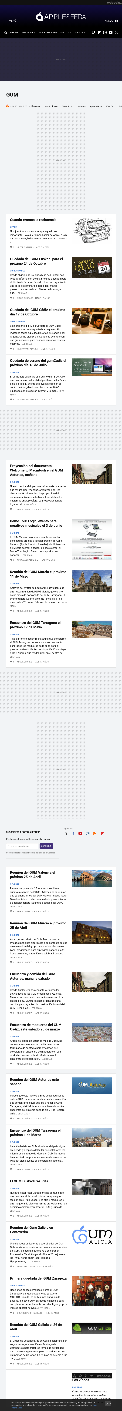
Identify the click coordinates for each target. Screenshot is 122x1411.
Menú (12, 20)
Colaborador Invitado (30, 1313)
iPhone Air (35, 106)
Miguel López (24, 509)
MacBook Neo (51, 106)
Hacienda (81, 106)
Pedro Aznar (25, 247)
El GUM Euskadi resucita (29, 1181)
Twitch (93, 32)
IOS (69, 32)
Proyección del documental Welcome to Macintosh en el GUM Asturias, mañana (36, 470)
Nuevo (109, 20)
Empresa (77, 1387)
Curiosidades (17, 271)
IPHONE (14, 32)
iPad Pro (110, 106)
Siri (120, 106)
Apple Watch (96, 106)
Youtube (110, 32)
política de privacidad (45, 853)
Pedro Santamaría (27, 349)
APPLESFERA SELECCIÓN (51, 32)
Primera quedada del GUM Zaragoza (38, 1278)
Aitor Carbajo (25, 298)
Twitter (116, 32)
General (15, 372)
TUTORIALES (28, 32)
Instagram (105, 32)
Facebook (73, 833)
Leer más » (23, 293)
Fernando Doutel (27, 1266)
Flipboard (99, 32)
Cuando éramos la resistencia (33, 220)
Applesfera (61, 16)
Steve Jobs (67, 106)
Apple (13, 227)
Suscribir (46, 846)
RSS (94, 833)
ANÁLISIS (80, 32)
